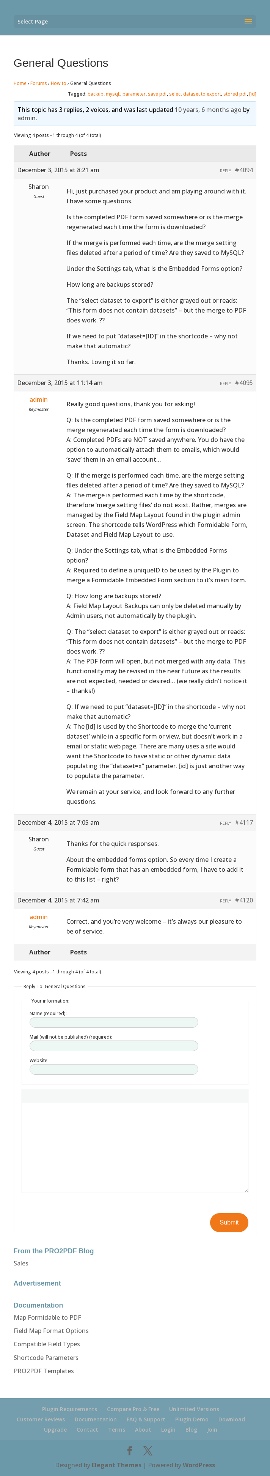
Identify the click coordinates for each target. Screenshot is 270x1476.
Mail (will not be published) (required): (71, 1037)
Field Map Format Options (51, 1331)
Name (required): (48, 1013)
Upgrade (55, 1429)
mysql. (113, 94)
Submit (229, 1222)
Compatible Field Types (47, 1344)
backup (96, 94)
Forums (38, 83)
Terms (116, 1429)
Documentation (96, 1419)
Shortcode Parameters (46, 1357)
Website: (39, 1060)
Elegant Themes (116, 1465)
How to (58, 83)
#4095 (244, 383)
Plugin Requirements (69, 1409)
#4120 (244, 900)
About (143, 1429)
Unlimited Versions (194, 1409)
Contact (87, 1429)
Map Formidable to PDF (47, 1317)
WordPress (199, 1465)
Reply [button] (225, 170)
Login (168, 1429)
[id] (252, 94)
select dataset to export (195, 94)
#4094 (244, 170)
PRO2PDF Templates (44, 1371)
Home (20, 83)
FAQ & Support (146, 1419)
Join (212, 1429)
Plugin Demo (192, 1419)
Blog (191, 1429)
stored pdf (235, 94)
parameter (134, 94)
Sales (21, 1263)
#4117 (244, 822)
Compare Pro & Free (133, 1409)
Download (231, 1419)
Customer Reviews (41, 1419)
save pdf (157, 94)
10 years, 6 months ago (208, 109)
